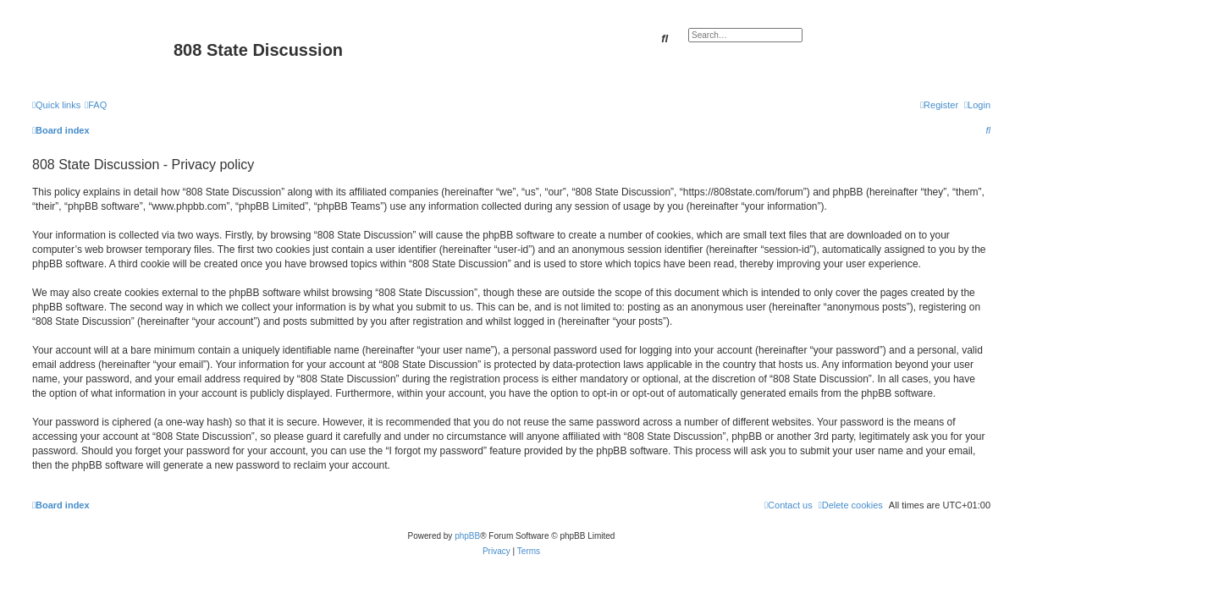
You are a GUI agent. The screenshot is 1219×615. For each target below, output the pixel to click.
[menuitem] (96, 105)
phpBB (467, 536)
